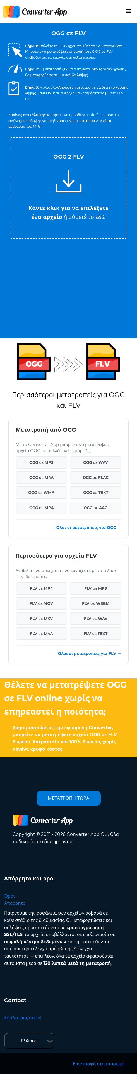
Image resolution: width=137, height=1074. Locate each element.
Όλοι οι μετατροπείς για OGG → (88, 527)
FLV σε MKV (41, 618)
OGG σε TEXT (95, 492)
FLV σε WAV (95, 618)
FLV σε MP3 (95, 588)
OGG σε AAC (95, 507)
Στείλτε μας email (22, 1017)
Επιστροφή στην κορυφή (98, 1063)
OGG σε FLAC (96, 477)
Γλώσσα (29, 1041)
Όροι (9, 896)
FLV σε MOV (41, 603)
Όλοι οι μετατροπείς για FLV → (89, 653)
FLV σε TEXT (95, 633)
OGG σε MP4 (41, 507)
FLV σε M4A (41, 633)
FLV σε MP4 (41, 588)
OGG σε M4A (41, 477)
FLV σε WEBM (95, 603)
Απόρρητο (14, 903)
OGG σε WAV (95, 462)
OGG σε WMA (41, 492)
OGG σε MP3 (41, 462)
